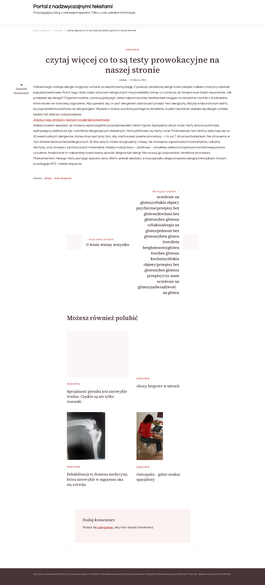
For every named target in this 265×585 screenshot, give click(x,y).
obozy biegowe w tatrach (158, 386)
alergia (48, 178)
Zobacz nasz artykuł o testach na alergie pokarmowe (71, 119)
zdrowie (132, 49)
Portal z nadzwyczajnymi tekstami (72, 6)
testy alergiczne (63, 178)
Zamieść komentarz (21, 91)
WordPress (224, 574)
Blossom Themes (187, 574)
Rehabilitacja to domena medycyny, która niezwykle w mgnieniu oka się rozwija (97, 479)
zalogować (105, 527)
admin (123, 80)
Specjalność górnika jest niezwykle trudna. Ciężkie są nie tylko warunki (97, 396)
